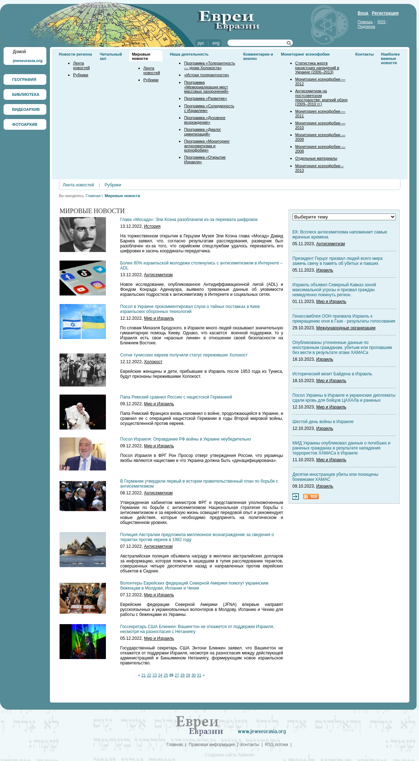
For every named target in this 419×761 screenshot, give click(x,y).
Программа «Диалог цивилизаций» (202, 131)
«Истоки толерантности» (206, 75)
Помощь (365, 22)
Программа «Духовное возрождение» (204, 119)
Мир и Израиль (159, 318)
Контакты (364, 54)
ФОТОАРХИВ (24, 124)
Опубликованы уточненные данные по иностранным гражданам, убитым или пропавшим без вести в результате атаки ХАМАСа (342, 347)
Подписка (366, 26)
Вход (363, 13)
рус (201, 43)
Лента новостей (81, 65)
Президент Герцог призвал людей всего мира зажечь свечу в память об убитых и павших (337, 261)
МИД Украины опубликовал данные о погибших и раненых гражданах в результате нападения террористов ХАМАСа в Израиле (341, 448)
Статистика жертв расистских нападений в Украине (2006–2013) (317, 67)
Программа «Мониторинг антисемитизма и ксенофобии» (207, 145)
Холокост (153, 361)
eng (216, 43)
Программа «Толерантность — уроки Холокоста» (209, 65)
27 (177, 675)
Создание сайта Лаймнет (230, 754)
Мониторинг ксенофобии (305, 54)
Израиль (324, 270)
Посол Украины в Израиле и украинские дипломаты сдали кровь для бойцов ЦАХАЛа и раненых (343, 398)
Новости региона (75, 54)
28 (182, 675)
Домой (19, 51)
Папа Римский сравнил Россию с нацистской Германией (176, 397)
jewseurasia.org (27, 60)
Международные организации (345, 327)
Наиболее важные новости (390, 58)
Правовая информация (212, 744)
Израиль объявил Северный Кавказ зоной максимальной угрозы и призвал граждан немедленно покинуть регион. (334, 289)
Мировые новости (141, 56)
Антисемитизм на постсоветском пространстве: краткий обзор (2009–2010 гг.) (321, 97)
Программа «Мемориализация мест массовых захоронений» (206, 86)
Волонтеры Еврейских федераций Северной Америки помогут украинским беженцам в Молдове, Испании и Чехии (194, 586)
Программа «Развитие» (205, 98)
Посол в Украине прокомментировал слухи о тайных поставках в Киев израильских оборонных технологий (190, 309)
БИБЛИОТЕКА (25, 94)
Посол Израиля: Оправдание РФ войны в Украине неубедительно (185, 439)
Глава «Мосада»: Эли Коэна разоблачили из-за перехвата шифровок (188, 219)
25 (166, 675)
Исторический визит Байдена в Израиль (332, 373)
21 (143, 675)
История (152, 226)
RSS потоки (276, 744)
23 (155, 675)
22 (149, 675)
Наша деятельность (189, 54)
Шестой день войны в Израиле (322, 421)
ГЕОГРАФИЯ (24, 79)
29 (188, 675)
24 (160, 675)
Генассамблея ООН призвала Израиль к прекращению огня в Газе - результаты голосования (343, 319)
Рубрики (80, 75)
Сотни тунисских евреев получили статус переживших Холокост (184, 355)
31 (199, 675)
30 (193, 675)
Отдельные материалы (316, 158)
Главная (93, 196)
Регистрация (385, 13)
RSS (382, 22)
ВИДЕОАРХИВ (26, 109)
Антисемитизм (158, 274)
